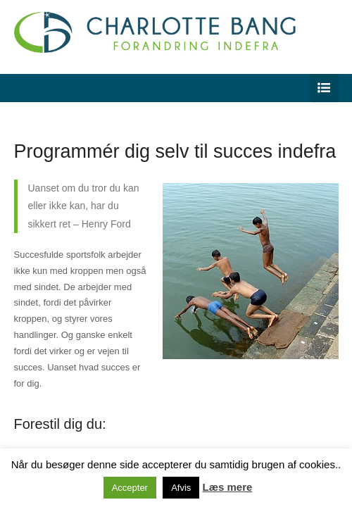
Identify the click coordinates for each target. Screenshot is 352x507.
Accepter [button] (130, 487)
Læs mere (227, 487)
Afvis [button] (181, 487)
